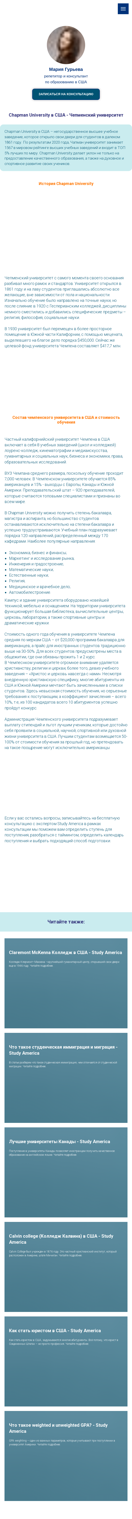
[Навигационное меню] (123, 8)
